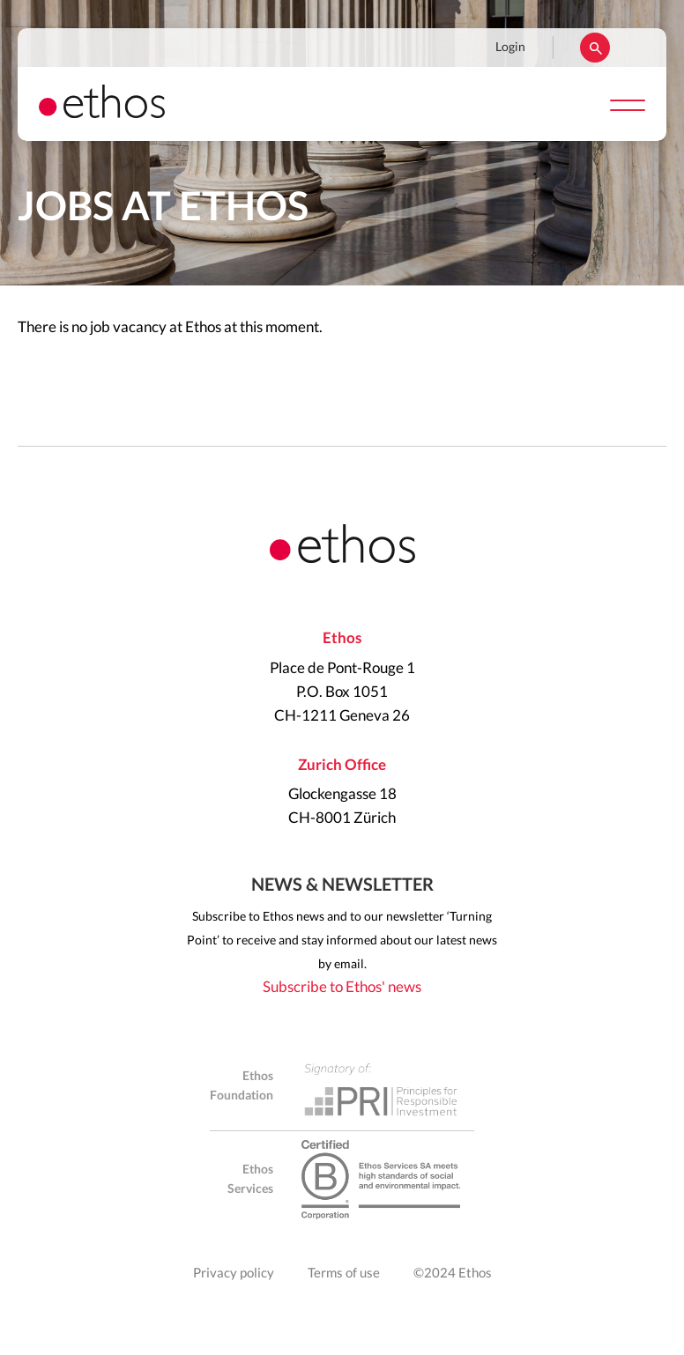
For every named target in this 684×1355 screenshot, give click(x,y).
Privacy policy (233, 1273)
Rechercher (595, 48)
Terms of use (344, 1273)
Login (510, 47)
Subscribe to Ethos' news (342, 987)
